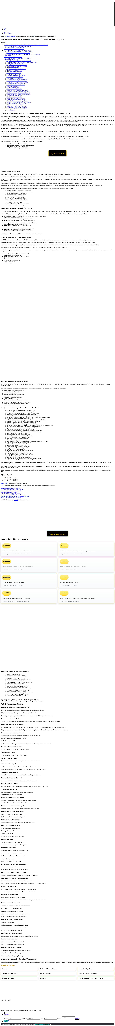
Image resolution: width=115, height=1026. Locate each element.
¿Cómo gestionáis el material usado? (16, 106)
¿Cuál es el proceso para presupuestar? (16, 65)
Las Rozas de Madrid (45, 973)
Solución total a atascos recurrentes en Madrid (18, 53)
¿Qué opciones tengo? (12, 87)
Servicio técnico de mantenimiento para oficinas (18, 46)
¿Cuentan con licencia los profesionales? (17, 82)
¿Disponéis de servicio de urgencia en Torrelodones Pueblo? (21, 62)
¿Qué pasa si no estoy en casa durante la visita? (18, 102)
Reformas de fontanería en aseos (15, 47)
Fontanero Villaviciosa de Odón (48, 968)
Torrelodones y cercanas (13, 110)
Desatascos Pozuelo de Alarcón (9, 973)
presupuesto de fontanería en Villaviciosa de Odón (12, 489)
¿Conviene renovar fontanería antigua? (16, 81)
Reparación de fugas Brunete (86, 968)
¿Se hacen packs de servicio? (14, 105)
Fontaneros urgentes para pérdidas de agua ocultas (19, 51)
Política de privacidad (45, 1024)
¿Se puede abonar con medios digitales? (16, 66)
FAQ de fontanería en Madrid (11, 59)
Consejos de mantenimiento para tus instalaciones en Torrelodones (23, 54)
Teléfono (6, 1022)
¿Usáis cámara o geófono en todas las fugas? (18, 93)
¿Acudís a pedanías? (12, 86)
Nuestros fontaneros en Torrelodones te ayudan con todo (17, 50)
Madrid (16, 500)
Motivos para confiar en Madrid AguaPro (14, 49)
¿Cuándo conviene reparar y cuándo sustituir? (18, 94)
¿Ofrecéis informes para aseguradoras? (16, 101)
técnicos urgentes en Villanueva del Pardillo (11, 490)
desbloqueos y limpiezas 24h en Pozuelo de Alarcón (13, 494)
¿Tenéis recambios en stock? (14, 70)
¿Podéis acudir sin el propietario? (15, 83)
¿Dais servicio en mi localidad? (14, 63)
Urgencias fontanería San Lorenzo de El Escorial (91, 978)
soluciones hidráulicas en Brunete (9, 492)
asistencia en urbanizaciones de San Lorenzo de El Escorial (15, 496)
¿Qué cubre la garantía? (12, 67)
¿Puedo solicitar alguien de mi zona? (16, 69)
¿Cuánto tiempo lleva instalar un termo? (17, 90)
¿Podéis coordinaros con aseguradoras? (16, 79)
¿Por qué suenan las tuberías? (14, 77)
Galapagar (43, 978)
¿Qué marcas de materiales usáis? (15, 85)
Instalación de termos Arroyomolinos (88, 973)
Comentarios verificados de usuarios (13, 57)
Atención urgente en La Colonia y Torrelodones (15, 109)
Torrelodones (5, 968)
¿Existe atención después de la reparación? (17, 91)
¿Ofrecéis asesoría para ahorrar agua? (16, 107)
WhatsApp (6, 1020)
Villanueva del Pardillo (8, 978)
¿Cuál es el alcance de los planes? (15, 98)
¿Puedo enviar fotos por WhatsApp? (16, 75)
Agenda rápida (7, 55)
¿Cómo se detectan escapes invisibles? (16, 99)
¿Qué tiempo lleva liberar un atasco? (16, 103)
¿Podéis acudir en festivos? (14, 95)
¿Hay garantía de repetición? (14, 97)
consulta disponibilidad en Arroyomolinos (10, 488)
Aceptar (37, 1024)
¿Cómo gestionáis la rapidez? (14, 74)
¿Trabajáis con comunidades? (14, 78)
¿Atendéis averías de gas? (13, 73)
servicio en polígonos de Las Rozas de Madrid (11, 497)
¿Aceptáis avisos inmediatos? (14, 71)
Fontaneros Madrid (5, 6)
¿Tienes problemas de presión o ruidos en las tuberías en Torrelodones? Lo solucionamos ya (26, 45)
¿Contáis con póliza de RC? (14, 89)
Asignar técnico (4, 483)
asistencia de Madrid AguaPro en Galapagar (11, 493)
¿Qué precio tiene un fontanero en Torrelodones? (18, 58)
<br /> (57, 515)
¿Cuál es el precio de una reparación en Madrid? (18, 61)
